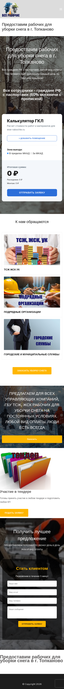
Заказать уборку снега (32, 370)
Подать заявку (14, 513)
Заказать (32, 439)
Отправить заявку (32, 192)
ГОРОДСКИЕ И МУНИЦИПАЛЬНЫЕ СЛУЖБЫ (31, 354)
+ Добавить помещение (32, 138)
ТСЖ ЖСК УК (12, 269)
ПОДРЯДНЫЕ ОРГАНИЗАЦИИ (22, 312)
